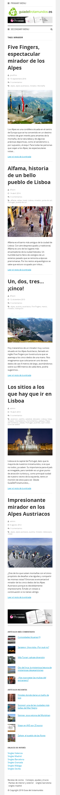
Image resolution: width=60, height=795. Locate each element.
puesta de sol (21, 202)
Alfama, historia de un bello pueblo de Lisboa (29, 175)
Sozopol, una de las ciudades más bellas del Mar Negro (33, 707)
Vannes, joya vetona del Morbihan (34, 715)
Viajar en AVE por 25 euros (30, 725)
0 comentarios (16, 82)
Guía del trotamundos (33, 790)
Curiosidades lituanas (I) (29, 637)
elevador (36, 419)
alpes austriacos (22, 86)
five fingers (36, 306)
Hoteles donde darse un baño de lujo (33, 696)
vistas (10, 534)
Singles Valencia (15, 753)
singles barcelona (43, 783)
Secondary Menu (18, 29)
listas (50, 419)
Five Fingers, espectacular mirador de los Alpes (26, 57)
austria (18, 306)
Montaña (41, 86)
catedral (28, 419)
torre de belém (14, 424)
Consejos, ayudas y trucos (37, 780)
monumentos (32, 421)
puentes (37, 422)
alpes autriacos (22, 532)
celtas (19, 200)
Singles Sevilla (14, 768)
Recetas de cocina (16, 780)
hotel (25, 200)
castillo (21, 419)
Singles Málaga (15, 765)
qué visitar (45, 422)
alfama (13, 200)
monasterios (20, 421)
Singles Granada (15, 762)
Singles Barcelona (16, 759)
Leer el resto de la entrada (19, 156)
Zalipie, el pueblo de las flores (31, 735)
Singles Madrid (15, 756)
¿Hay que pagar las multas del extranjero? (32, 679)
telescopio (47, 532)
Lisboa (30, 200)
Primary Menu (17, 3)
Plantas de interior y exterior (21, 783)
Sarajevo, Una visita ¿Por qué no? (33, 647)
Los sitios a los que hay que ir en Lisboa (30, 393)
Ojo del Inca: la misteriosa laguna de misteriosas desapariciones (35, 669)
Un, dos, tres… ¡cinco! (26, 285)
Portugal (11, 202)
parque (41, 421)
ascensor (14, 419)
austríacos (26, 306)
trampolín (19, 308)
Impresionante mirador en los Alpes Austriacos (29, 506)
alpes (13, 86)
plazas (22, 422)
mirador (33, 86)
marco (44, 306)
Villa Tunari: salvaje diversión (31, 657)
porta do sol (47, 200)
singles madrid (15, 785)
